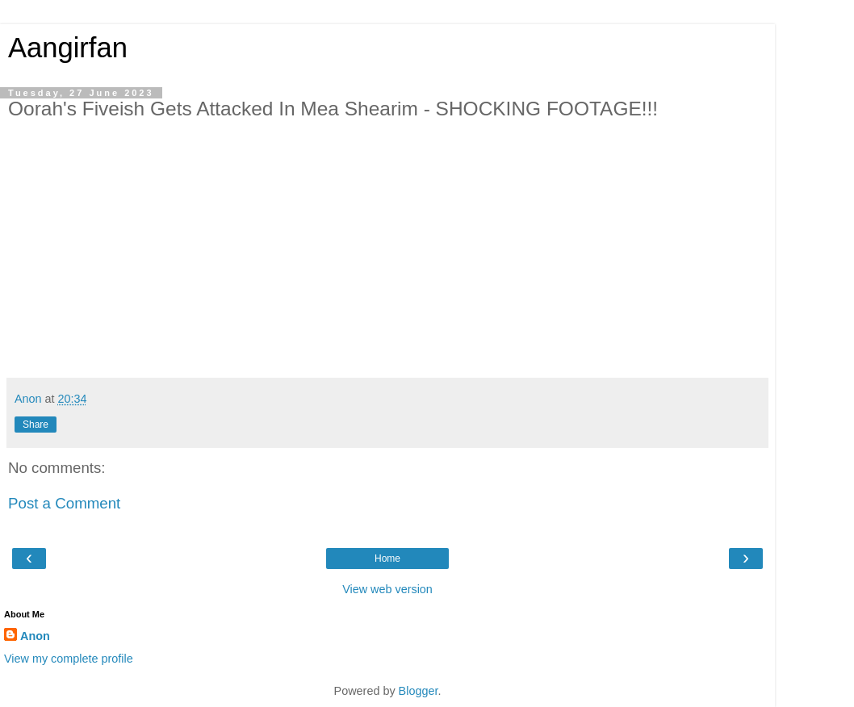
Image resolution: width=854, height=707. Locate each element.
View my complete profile (68, 658)
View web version (387, 589)
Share (35, 424)
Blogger (418, 690)
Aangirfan (68, 47)
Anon (35, 636)
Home (387, 558)
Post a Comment (64, 503)
